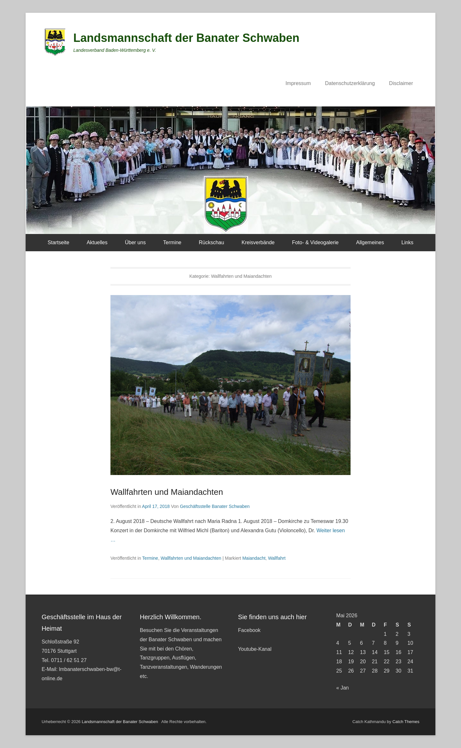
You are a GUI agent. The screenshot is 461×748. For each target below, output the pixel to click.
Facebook (249, 630)
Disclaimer (401, 83)
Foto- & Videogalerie (315, 242)
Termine (172, 242)
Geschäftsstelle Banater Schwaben (215, 506)
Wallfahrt (277, 558)
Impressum (298, 83)
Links (407, 242)
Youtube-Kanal (254, 649)
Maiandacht (253, 558)
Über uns (135, 242)
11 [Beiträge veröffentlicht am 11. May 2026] (339, 652)
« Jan (342, 687)
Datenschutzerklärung (350, 83)
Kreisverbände (258, 242)
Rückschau (211, 242)
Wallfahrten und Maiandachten (166, 492)
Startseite (58, 242)
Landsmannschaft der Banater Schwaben (186, 37)
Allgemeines (370, 242)
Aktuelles (97, 242)
